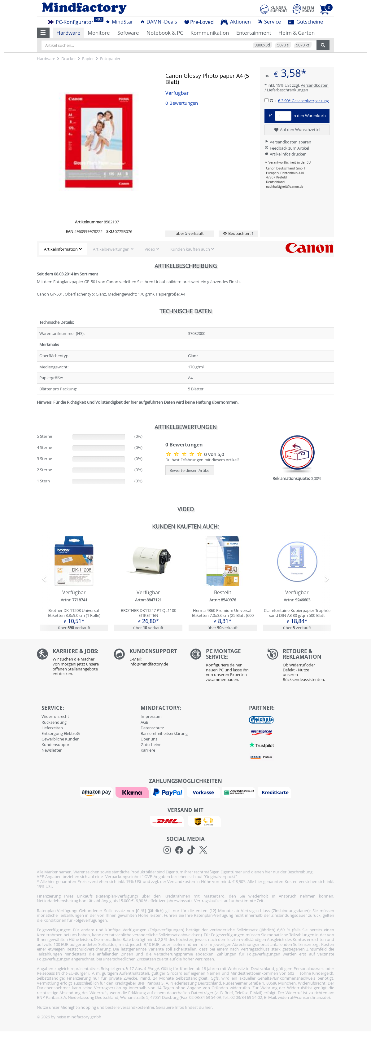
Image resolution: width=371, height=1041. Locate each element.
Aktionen (235, 21)
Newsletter (51, 750)
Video (150, 249)
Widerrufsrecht (55, 716)
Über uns (149, 739)
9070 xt (302, 45)
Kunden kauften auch (190, 249)
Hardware (68, 32)
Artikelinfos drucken (285, 154)
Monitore (99, 32)
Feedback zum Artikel (286, 148)
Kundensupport (56, 744)
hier (208, 1007)
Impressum (151, 716)
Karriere (148, 750)
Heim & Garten (296, 32)
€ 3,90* (303, 100)
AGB (144, 722)
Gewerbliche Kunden (60, 739)
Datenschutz (152, 728)
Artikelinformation (61, 249)
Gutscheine (305, 21)
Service (269, 21)
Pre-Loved (199, 22)
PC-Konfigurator (72, 21)
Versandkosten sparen (287, 142)
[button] (43, 33)
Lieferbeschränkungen (287, 90)
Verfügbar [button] (177, 93)
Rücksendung (54, 722)
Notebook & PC (164, 32)
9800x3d (262, 45)
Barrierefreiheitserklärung (164, 733)
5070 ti (283, 45)
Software (128, 32)
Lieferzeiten (52, 728)
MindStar (119, 21)
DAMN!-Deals (158, 21)
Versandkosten (315, 85)
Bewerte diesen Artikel (189, 470)
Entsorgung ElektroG (60, 733)
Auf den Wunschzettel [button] (296, 130)
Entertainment (253, 32)
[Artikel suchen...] (178, 45)
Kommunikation (209, 32)
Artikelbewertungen (111, 249)
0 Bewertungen (181, 103)
